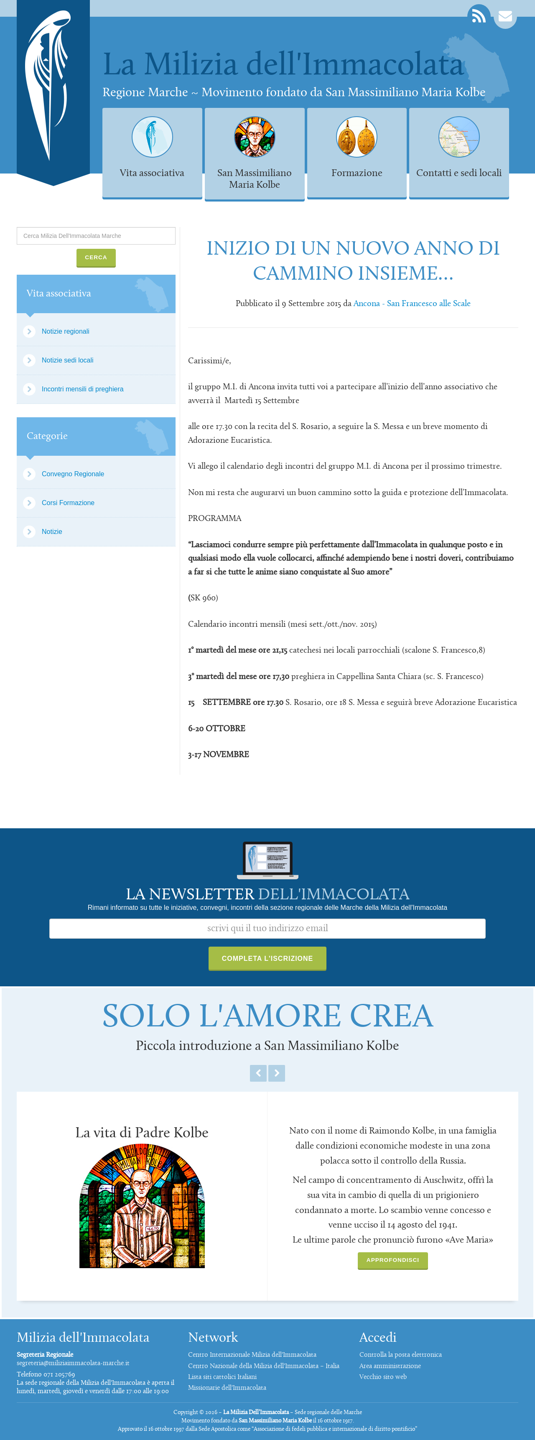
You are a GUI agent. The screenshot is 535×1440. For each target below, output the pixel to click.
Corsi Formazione (68, 502)
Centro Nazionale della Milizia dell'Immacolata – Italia (263, 1366)
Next (276, 1073)
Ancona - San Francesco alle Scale (412, 304)
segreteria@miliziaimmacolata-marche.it (73, 1363)
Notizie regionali (65, 331)
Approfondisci (393, 1260)
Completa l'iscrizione (267, 958)
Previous (258, 1073)
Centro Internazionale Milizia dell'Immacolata (252, 1355)
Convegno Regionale (73, 473)
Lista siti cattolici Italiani (222, 1377)
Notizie (52, 531)
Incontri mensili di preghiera (83, 389)
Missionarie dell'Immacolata (227, 1388)
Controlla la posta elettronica (400, 1355)
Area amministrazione (390, 1366)
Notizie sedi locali (68, 360)
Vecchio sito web (383, 1377)
